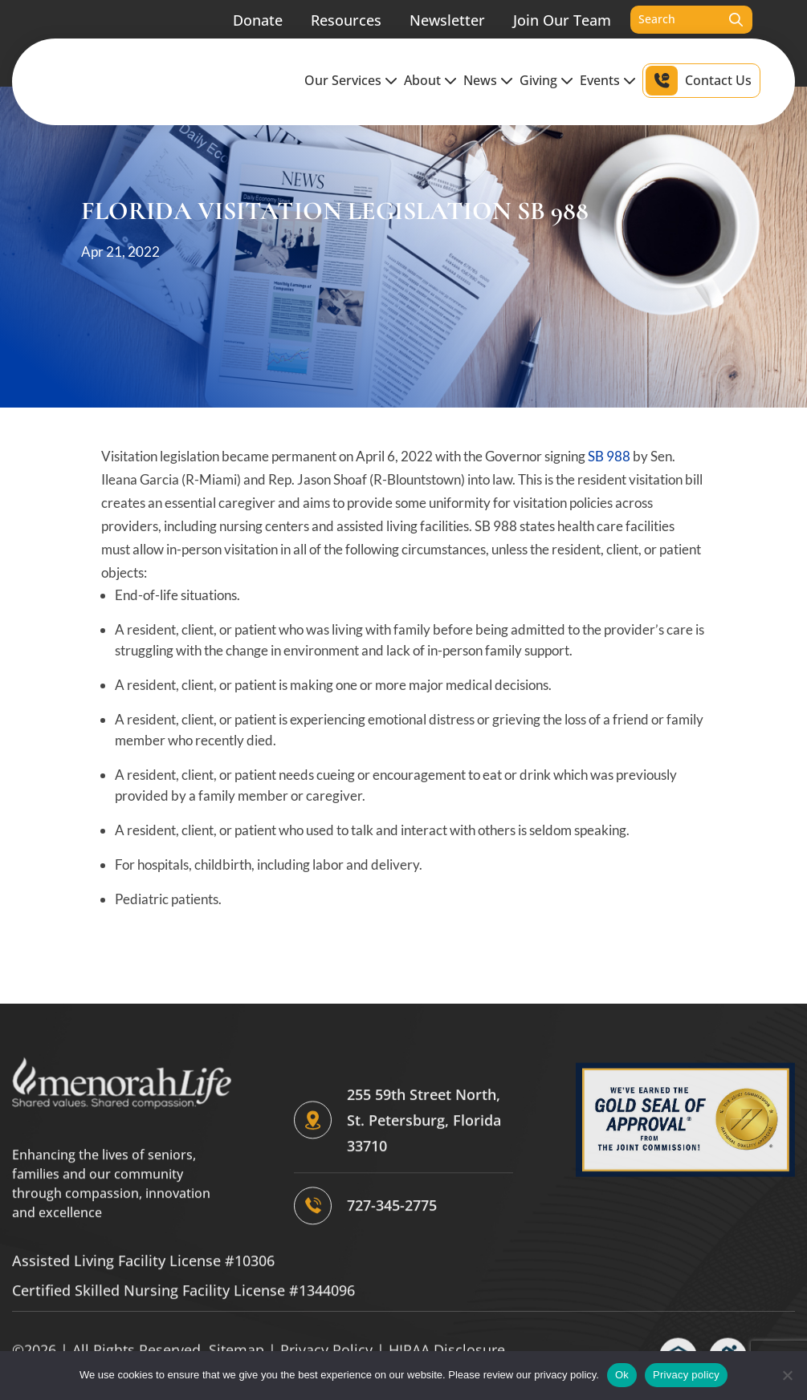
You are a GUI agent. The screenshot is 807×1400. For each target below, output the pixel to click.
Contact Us (718, 70)
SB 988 (609, 456)
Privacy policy (686, 1375)
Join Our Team (562, 9)
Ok (622, 1375)
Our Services (342, 70)
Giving (538, 70)
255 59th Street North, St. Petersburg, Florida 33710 (424, 1266)
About (422, 70)
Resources (346, 9)
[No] (787, 1375)
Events (600, 70)
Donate (258, 9)
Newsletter (447, 9)
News (480, 70)
